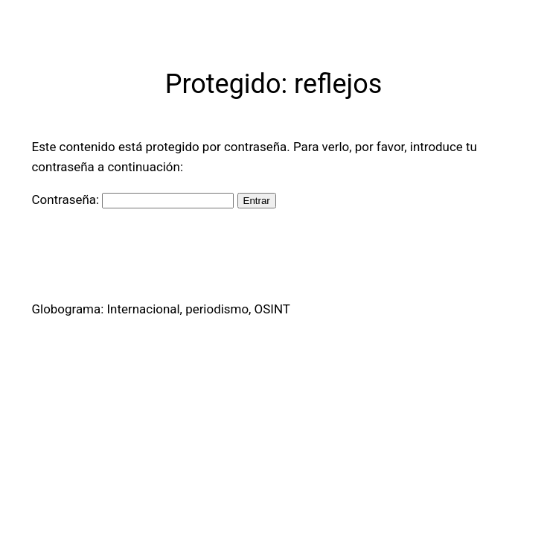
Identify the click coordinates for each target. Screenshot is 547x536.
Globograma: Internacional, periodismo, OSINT (161, 309)
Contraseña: (133, 199)
